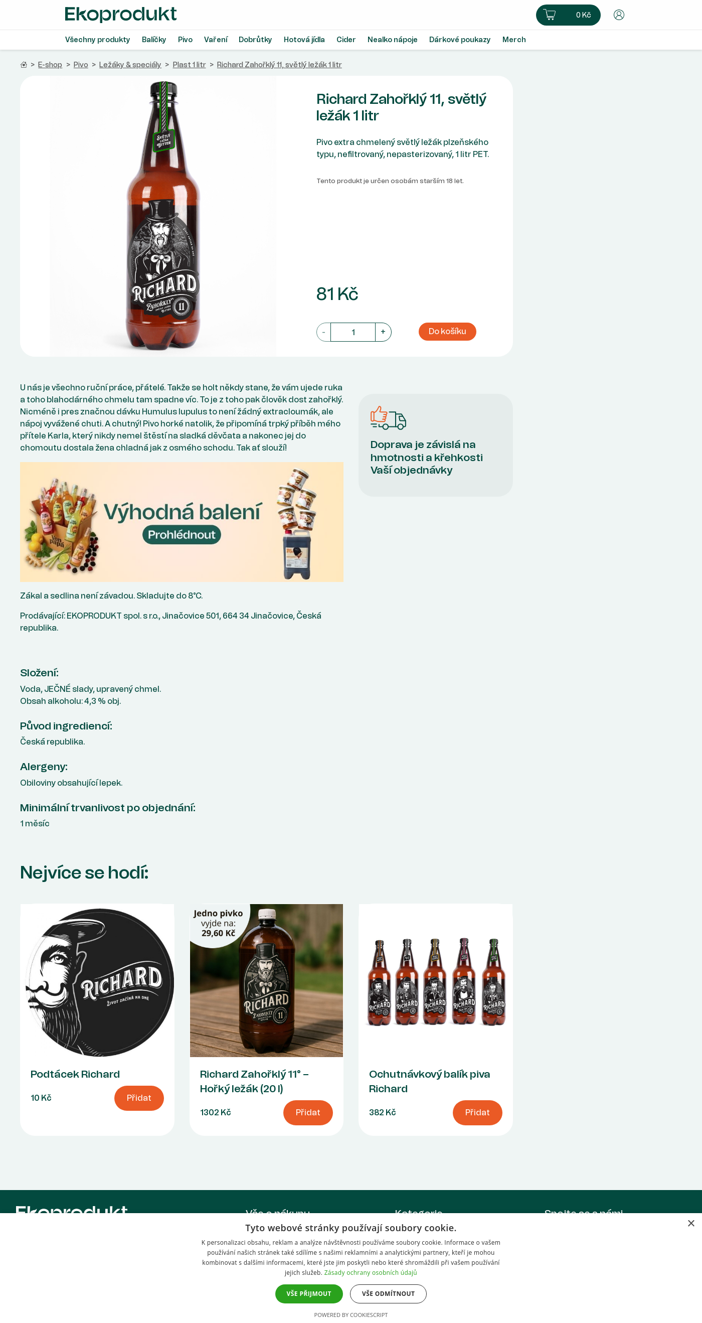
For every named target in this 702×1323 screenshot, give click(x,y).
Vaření (215, 40)
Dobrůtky (255, 40)
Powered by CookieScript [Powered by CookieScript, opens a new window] (351, 1314)
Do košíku (447, 331)
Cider (346, 40)
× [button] (690, 1224)
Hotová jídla (304, 40)
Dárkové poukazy (460, 40)
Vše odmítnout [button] (388, 1293)
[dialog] (351, 1268)
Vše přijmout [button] (309, 1293)
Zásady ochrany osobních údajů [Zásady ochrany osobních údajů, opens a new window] (370, 1272)
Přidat (139, 1098)
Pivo (185, 40)
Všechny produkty (97, 40)
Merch (514, 40)
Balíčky (154, 40)
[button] (568, 15)
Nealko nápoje (393, 40)
